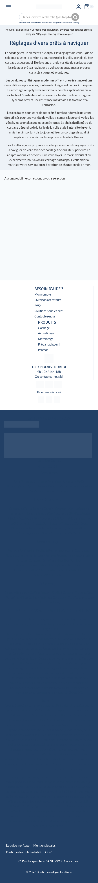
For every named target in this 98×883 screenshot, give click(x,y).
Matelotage (46, 339)
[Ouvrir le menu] (8, 6)
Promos (43, 350)
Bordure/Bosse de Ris (63, 523)
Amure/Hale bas (67, 528)
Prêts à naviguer (49, 500)
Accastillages (49, 541)
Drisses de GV (18, 508)
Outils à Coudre (62, 592)
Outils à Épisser (40, 592)
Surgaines (72, 486)
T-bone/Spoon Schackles (64, 565)
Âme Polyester (65, 481)
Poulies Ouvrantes (77, 550)
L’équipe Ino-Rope (18, 845)
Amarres (62, 491)
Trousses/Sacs (84, 592)
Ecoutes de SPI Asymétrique (58, 518)
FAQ (37, 305)
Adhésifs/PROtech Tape (49, 575)
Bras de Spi (40, 523)
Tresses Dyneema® (50, 486)
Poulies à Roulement (49, 550)
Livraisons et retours (47, 300)
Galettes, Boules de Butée (65, 570)
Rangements (37, 560)
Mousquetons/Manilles (31, 565)
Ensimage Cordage (51, 597)
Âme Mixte (45, 481)
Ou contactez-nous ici (49, 376)
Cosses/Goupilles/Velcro (30, 570)
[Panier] (89, 7)
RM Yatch (74, 533)
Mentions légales (44, 845)
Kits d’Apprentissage (80, 597)
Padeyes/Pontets (56, 555)
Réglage (33, 528)
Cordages (49, 472)
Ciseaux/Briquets (16, 592)
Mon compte (42, 294)
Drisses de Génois (41, 508)
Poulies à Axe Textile (21, 550)
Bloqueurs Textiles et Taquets (24, 555)
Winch (52, 560)
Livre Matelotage (49, 602)
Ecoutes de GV (63, 513)
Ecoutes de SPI (28, 518)
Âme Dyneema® (25, 481)
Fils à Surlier (29, 597)
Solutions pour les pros (48, 311)
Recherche (75, 18)
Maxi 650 (48, 533)
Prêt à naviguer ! (49, 344)
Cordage (44, 328)
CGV (48, 852)
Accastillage (46, 333)
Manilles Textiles (69, 560)
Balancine (47, 528)
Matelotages (49, 583)
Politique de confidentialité (23, 852)
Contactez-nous (44, 316)
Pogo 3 (61, 533)
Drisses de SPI (64, 508)
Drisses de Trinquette (37, 513)
